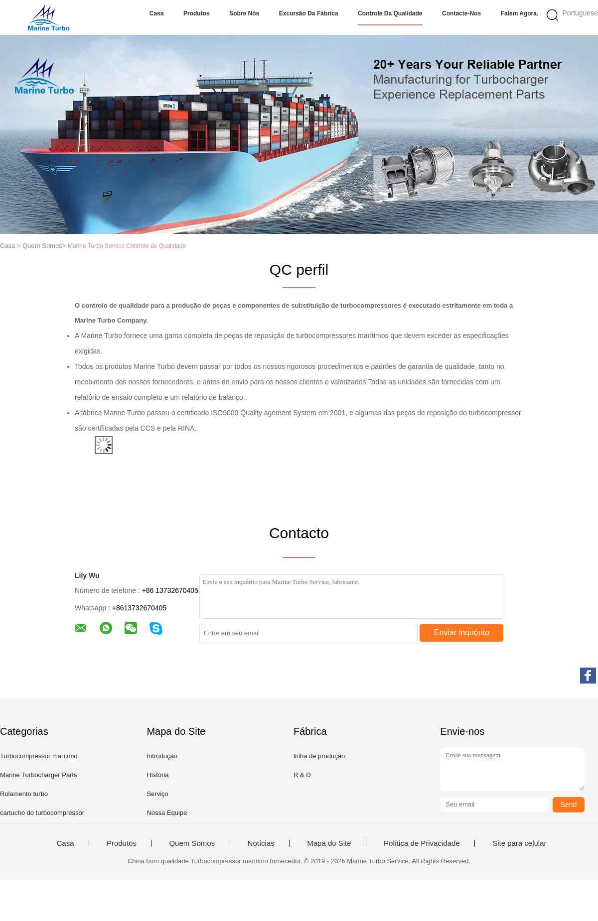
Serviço (157, 794)
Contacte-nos (461, 13)
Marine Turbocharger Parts (38, 775)
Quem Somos (192, 843)
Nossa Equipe (167, 812)
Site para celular (519, 843)
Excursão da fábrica (308, 13)
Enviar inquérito (461, 632)
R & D (302, 775)
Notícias (261, 843)
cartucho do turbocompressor (42, 812)
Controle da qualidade (390, 13)
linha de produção (319, 756)
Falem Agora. (520, 13)
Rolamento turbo (24, 794)
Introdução (162, 756)
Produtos (196, 13)
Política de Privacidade (422, 843)
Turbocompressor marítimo (39, 756)
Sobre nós (244, 13)
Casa (157, 13)
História (157, 775)
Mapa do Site (329, 843)
